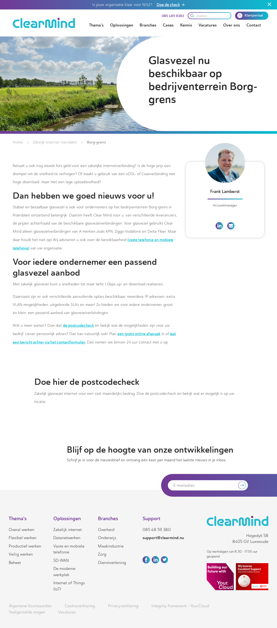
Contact (253, 25)
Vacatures (208, 25)
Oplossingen (121, 25)
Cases (168, 25)
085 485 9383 (173, 16)
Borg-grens (96, 142)
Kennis (186, 25)
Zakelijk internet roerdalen (55, 142)
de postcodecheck (78, 325)
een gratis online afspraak (138, 333)
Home (18, 142)
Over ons (231, 25)
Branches (148, 25)
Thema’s (96, 25)
